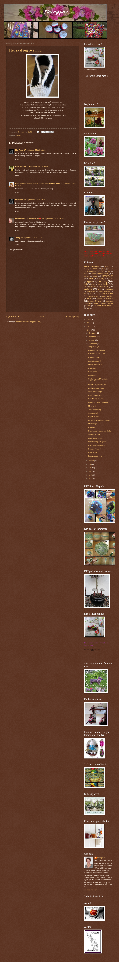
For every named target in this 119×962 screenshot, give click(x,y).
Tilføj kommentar (16, 250)
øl (89, 308)
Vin (89, 306)
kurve (93, 284)
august (91, 461)
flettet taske (103, 273)
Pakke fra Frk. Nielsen (96, 350)
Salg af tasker (107, 294)
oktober (92, 340)
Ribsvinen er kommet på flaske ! (100, 431)
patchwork (109, 289)
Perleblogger (91, 291)
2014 (89, 319)
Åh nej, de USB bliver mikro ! (99, 420)
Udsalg (110, 303)
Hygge (90, 281)
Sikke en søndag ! (95, 392)
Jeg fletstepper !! (94, 361)
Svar (17, 159)
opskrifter (88, 289)
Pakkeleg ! (92, 427)
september (93, 344)
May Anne (19, 150)
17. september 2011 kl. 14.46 (37, 167)
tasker (96, 303)
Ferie (86, 274)
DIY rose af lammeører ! (97, 445)
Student (109, 298)
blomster (95, 269)
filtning (94, 273)
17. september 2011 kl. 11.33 (35, 150)
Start (42, 316)
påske (91, 294)
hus (111, 278)
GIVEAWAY (107, 276)
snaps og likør (107, 296)
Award (107, 266)
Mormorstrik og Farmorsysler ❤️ (28, 219)
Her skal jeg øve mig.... (27, 50)
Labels (99, 284)
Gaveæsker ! (93, 413)
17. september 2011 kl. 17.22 (32, 238)
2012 (89, 326)
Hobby (101, 278)
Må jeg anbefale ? (95, 365)
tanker (88, 303)
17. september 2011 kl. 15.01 (35, 200)
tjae (103, 303)
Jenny (17, 238)
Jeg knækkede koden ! (96, 388)
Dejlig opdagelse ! (95, 395)
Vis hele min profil (90, 890)
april (90, 475)
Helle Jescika (20, 167)
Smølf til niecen (94, 435)
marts (91, 479)
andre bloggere (91, 266)
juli (90, 464)
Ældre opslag (72, 316)
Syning (98, 301)
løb (85, 287)
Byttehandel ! (93, 452)
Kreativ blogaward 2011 (97, 384)
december (93, 333)
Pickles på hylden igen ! (97, 442)
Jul (85, 284)
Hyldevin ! (92, 368)
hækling (19, 135)
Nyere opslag (13, 316)
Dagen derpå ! (93, 417)
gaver (95, 276)
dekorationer (91, 271)
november (93, 336)
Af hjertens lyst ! (94, 347)
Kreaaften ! (92, 375)
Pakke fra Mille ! (94, 357)
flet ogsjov (101, 858)
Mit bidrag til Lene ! (95, 424)
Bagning (86, 269)
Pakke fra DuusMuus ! (96, 354)
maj (90, 471)
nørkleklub (103, 286)
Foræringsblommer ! (95, 456)
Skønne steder (93, 296)
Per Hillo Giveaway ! (95, 438)
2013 (89, 323)
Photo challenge (104, 291)
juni (90, 468)
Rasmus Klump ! (94, 449)
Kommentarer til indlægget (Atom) (28, 322)
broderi (110, 269)
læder (105, 284)
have (91, 278)
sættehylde (109, 301)
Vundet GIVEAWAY (104, 306)
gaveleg (86, 276)
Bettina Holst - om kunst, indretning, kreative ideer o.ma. (37, 183)
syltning (90, 301)
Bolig (104, 269)
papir (100, 289)
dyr (109, 271)
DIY (102, 271)
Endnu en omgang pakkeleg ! (99, 402)
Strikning (99, 298)
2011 (89, 330)
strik (89, 298)
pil (85, 294)
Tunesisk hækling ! (95, 410)
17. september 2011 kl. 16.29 (53, 219)
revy (97, 294)
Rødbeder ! (92, 372)
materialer (92, 287)
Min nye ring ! (93, 406)
